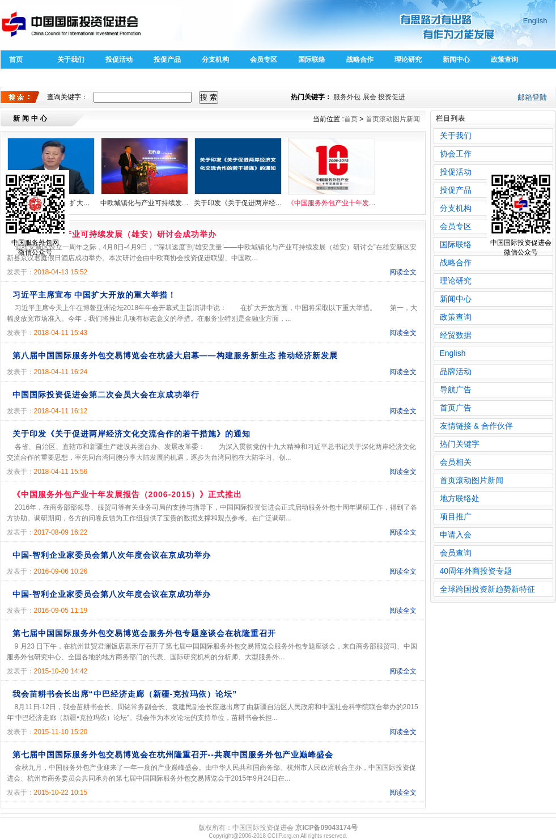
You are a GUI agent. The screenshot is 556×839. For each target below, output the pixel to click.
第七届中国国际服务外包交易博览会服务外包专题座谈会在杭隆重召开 (144, 633)
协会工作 (456, 153)
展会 (369, 97)
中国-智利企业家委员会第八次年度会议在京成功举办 (111, 555)
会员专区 (263, 59)
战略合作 (360, 59)
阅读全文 (403, 272)
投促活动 (119, 59)
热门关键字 (459, 443)
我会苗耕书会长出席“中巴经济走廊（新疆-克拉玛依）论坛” (124, 693)
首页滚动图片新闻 (393, 119)
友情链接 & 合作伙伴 (476, 425)
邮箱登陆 (532, 97)
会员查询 (456, 552)
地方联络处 (459, 498)
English (535, 20)
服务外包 (346, 97)
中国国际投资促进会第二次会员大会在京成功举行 (106, 394)
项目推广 (456, 516)
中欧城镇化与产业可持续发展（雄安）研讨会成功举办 (144, 203)
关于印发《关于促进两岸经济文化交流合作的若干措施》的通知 (238, 203)
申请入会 (456, 534)
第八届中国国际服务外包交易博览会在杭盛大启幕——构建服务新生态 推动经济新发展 (175, 355)
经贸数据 (456, 335)
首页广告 (456, 407)
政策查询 (504, 59)
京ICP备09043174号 (326, 828)
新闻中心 (456, 59)
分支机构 (215, 59)
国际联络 (311, 59)
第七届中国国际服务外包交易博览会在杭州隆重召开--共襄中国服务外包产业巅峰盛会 (172, 754)
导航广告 (456, 389)
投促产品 (167, 59)
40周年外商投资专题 (476, 570)
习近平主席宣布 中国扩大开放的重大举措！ (94, 294)
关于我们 (70, 59)
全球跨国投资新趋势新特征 (487, 589)
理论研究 (408, 59)
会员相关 (456, 462)
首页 (16, 59)
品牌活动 (456, 371)
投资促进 (391, 97)
